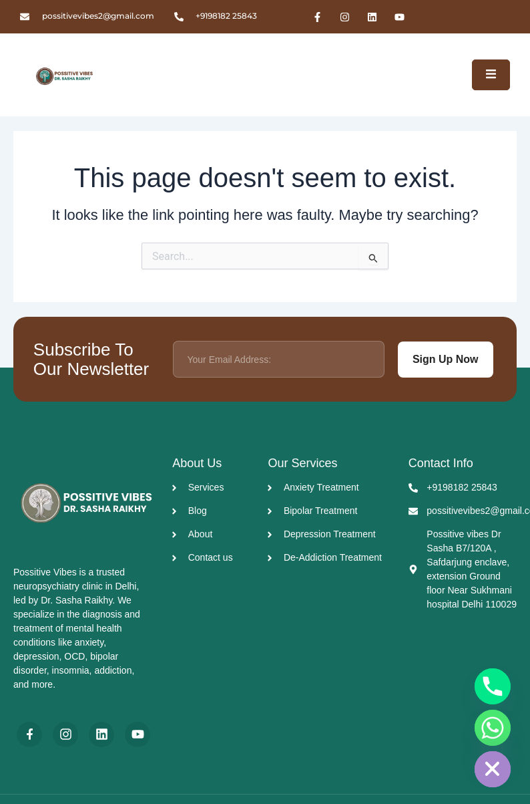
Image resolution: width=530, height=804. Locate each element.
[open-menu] (491, 74)
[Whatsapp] (493, 728)
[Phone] (493, 686)
